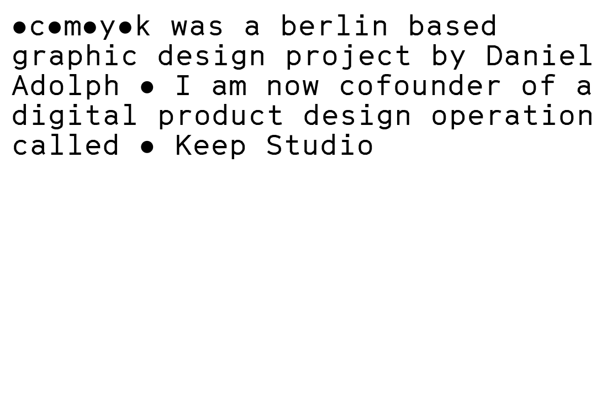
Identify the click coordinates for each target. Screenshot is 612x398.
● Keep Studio (256, 144)
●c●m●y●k (81, 24)
